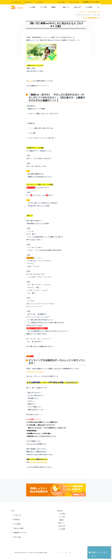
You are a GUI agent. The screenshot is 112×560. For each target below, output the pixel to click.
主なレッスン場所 (74, 2)
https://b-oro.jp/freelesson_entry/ (39, 464)
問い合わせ (17, 521)
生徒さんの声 (61, 528)
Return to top (43, 554)
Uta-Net (30, 83)
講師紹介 (61, 522)
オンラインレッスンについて (35, 374)
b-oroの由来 (62, 2)
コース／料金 (61, 519)
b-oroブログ (40, 2)
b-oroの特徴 (62, 516)
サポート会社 (17, 539)
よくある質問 (61, 531)
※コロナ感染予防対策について (92, 20)
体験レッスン (61, 525)
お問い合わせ (28, 2)
